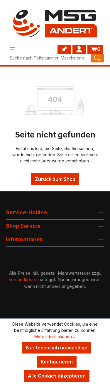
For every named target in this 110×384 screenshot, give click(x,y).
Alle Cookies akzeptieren (57, 376)
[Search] (97, 58)
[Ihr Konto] (79, 49)
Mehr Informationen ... (55, 336)
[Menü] (12, 49)
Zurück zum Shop (55, 179)
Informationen (24, 239)
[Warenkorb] (95, 49)
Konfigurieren (57, 362)
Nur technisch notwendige (56, 348)
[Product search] (47, 58)
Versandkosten (24, 279)
